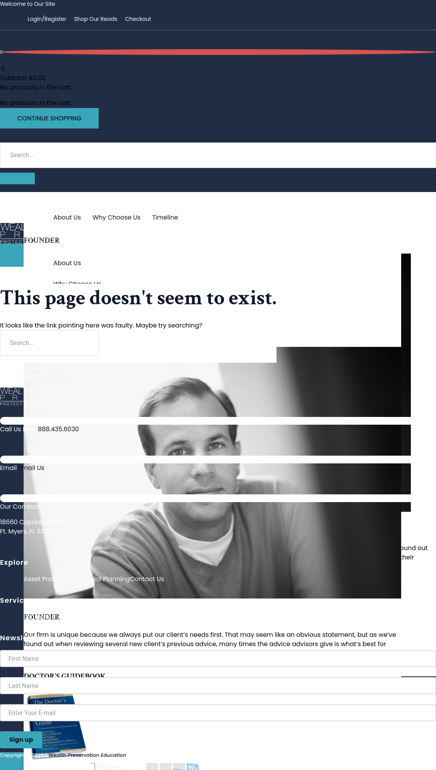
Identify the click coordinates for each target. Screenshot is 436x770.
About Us (67, 217)
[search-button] (17, 178)
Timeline (165, 217)
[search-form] (218, 155)
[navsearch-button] (3, 137)
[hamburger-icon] (418, 198)
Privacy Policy (87, 616)
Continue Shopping (49, 118)
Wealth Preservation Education (87, 755)
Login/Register (46, 19)
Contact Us (147, 578)
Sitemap (53, 616)
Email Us (32, 467)
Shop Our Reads (95, 19)
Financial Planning (102, 578)
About (38, 208)
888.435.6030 (58, 429)
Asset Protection (49, 578)
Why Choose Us (117, 217)
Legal (32, 616)
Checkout (138, 19)
